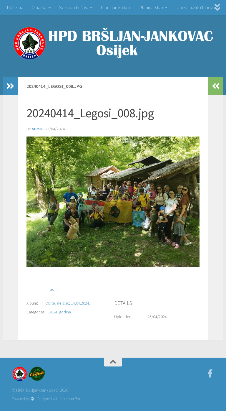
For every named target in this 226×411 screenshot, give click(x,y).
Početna (15, 7)
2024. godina (60, 312)
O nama (38, 7)
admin (37, 128)
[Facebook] (210, 373)
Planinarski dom (116, 7)
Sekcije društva (73, 7)
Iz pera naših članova (195, 7)
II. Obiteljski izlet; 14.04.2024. (66, 303)
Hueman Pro (70, 398)
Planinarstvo (151, 7)
